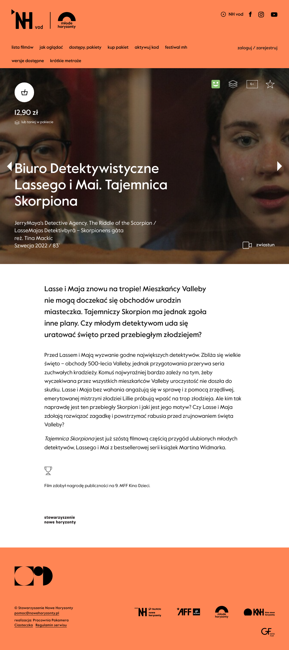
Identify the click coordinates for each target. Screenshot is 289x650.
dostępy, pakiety (85, 47)
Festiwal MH (176, 47)
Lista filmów (22, 47)
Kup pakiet (118, 47)
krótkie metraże (65, 61)
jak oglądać (51, 47)
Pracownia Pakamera (51, 620)
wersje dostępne (27, 61)
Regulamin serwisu (51, 625)
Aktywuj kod (147, 47)
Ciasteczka (24, 625)
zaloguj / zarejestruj (257, 48)
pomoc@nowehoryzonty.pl (37, 613)
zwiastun (265, 245)
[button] (280, 166)
